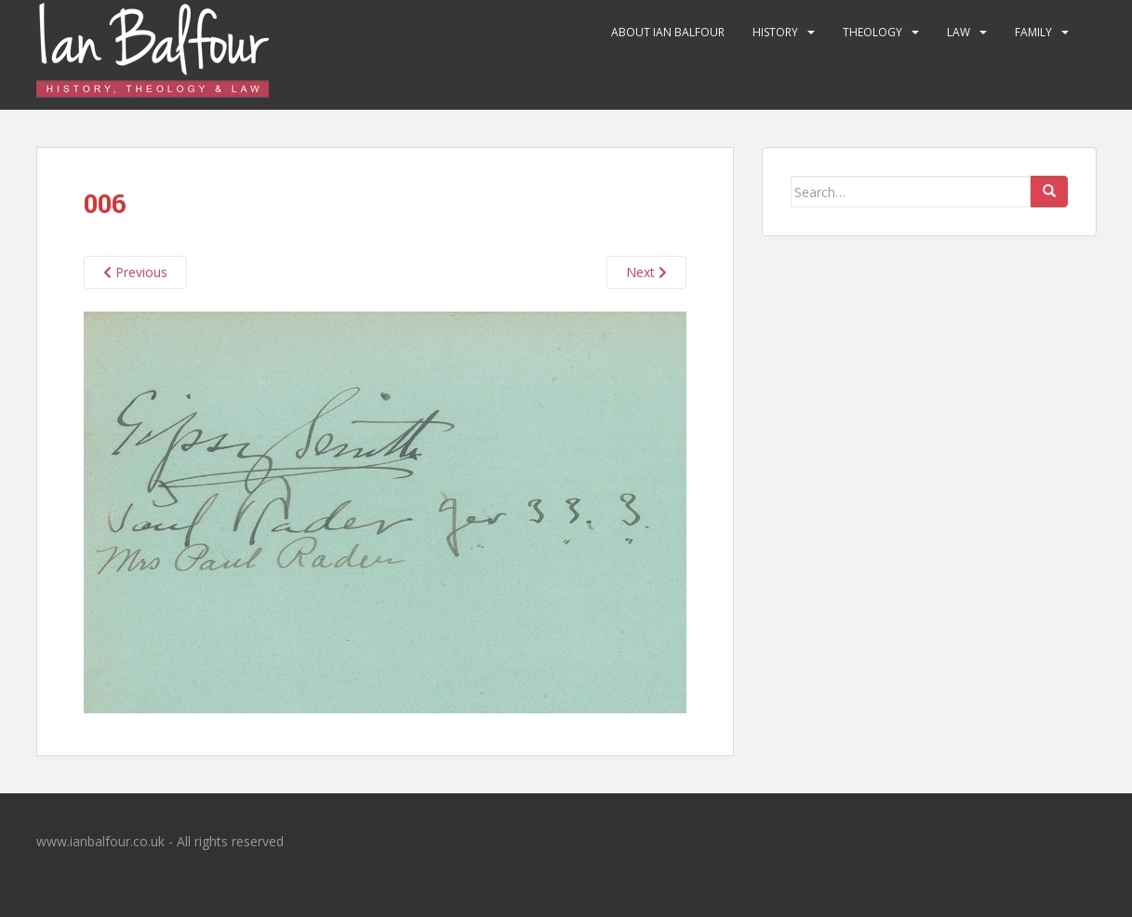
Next (646, 272)
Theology (872, 32)
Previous (135, 272)
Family (1033, 32)
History (775, 32)
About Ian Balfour (668, 32)
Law (958, 32)
